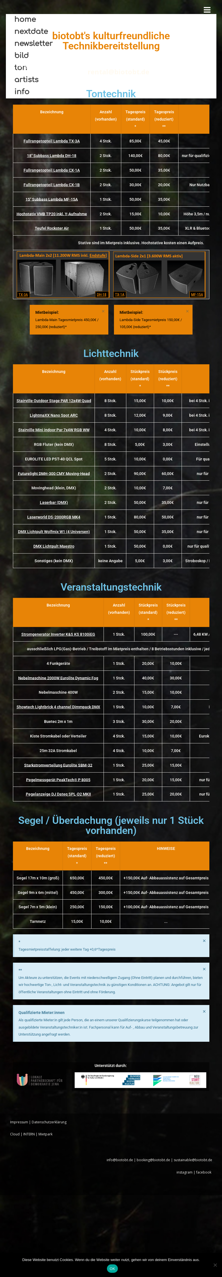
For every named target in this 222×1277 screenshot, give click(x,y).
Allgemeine (34, 64)
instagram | (186, 1172)
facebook (204, 1172)
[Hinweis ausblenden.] (103, 311)
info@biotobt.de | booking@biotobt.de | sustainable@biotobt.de (159, 1160)
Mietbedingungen (80, 64)
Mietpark (45, 1134)
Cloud (15, 1134)
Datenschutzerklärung (49, 1122)
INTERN (29, 1134)
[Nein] (215, 1265)
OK (112, 1269)
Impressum (19, 1122)
